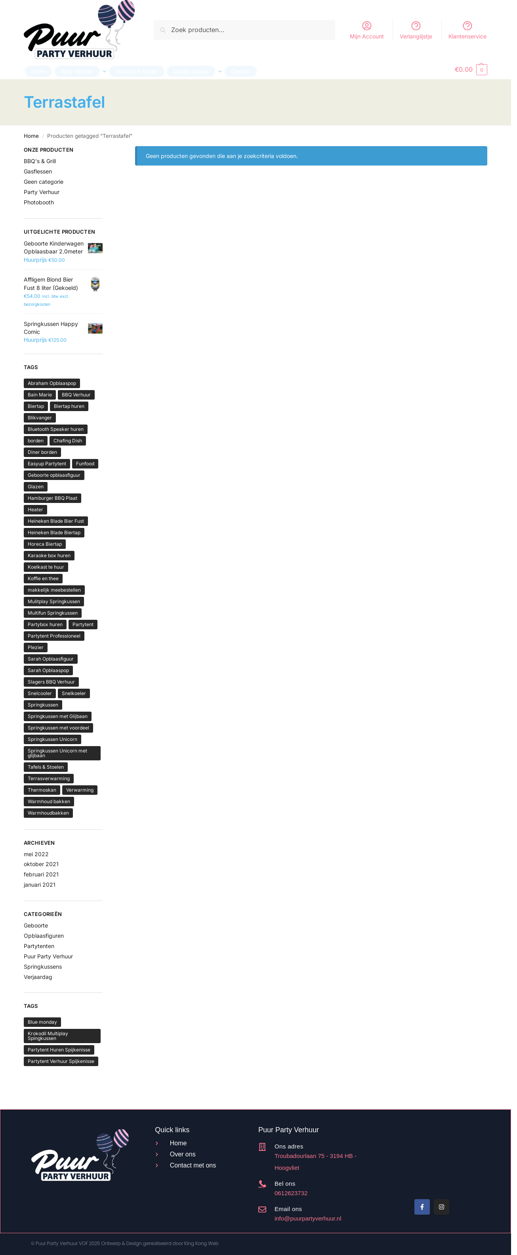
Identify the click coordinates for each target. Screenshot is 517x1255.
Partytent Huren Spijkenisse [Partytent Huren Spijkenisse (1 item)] (59, 1050)
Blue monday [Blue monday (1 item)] (42, 1022)
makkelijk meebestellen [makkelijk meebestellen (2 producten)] (54, 590)
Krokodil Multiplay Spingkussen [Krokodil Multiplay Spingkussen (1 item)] (48, 1035)
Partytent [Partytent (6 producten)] (82, 624)
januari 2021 (39, 884)
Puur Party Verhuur (48, 956)
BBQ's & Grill (40, 161)
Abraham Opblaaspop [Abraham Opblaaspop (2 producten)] (52, 383)
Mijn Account (367, 30)
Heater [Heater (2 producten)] (35, 509)
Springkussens (43, 966)
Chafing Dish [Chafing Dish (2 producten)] (67, 441)
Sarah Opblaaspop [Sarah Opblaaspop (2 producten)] (48, 670)
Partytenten (39, 946)
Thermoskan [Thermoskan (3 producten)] (42, 790)
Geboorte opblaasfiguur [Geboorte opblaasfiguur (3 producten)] (54, 475)
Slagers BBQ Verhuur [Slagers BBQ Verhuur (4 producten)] (51, 682)
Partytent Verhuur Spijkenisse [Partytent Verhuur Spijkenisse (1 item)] (61, 1061)
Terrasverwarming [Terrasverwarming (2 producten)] (49, 778)
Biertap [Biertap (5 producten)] (36, 406)
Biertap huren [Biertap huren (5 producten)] (69, 406)
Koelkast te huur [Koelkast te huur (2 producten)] (46, 567)
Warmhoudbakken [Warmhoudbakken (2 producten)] (48, 813)
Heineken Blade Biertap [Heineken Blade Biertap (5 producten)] (54, 532)
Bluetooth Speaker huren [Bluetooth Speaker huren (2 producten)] (56, 429)
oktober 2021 (41, 864)
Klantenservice (467, 30)
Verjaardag (38, 976)
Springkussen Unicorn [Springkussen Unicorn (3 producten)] (52, 739)
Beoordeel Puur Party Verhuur (414, 1160)
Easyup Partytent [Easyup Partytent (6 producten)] (47, 464)
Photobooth (39, 202)
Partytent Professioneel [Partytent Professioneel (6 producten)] (54, 636)
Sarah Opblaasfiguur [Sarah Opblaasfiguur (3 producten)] (51, 659)
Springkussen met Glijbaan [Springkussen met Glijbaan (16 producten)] (58, 716)
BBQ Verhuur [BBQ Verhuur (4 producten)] (76, 395)
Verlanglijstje (416, 30)
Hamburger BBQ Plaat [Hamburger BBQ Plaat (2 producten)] (52, 498)
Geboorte (36, 925)
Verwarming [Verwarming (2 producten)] (79, 790)
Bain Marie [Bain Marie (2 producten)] (40, 395)
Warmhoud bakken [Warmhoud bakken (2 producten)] (49, 801)
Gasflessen (38, 171)
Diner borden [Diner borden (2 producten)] (42, 452)
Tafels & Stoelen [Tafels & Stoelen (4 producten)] (46, 767)
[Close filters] (105, 151)
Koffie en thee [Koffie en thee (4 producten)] (43, 578)
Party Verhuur (41, 192)
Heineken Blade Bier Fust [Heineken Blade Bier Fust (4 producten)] (56, 521)
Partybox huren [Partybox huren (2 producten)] (45, 624)
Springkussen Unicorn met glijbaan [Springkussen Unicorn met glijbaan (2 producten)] (57, 753)
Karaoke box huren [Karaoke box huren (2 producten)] (49, 555)
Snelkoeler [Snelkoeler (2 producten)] (74, 693)
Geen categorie (43, 181)
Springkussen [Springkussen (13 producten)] (43, 705)
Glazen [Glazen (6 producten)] (36, 486)
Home (31, 136)
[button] (471, 69)
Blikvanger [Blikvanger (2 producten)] (40, 418)
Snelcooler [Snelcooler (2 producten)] (40, 693)
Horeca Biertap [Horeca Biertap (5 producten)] (45, 544)
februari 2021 (41, 874)
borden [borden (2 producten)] (36, 441)
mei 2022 (36, 854)
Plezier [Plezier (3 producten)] (36, 647)
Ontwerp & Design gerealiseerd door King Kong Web (159, 1243)
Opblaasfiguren (44, 935)
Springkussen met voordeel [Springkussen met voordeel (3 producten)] (58, 728)
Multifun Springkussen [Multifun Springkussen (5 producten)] (53, 613)
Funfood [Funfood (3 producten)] (85, 464)
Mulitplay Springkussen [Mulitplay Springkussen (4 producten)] (54, 601)
